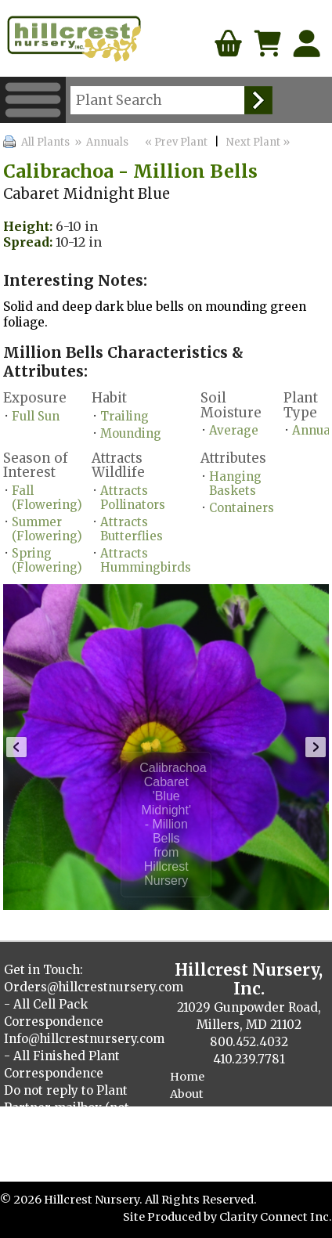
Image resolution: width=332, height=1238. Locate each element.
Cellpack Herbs (212, 1163)
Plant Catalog (208, 1128)
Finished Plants (214, 1146)
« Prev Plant (175, 142)
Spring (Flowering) (47, 560)
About (187, 1094)
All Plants (45, 142)
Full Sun (36, 416)
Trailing (124, 416)
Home (187, 1077)
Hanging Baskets (235, 483)
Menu (33, 100)
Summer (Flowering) (47, 528)
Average (233, 430)
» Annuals (100, 142)
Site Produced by (171, 1217)
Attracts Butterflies (131, 528)
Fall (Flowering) (47, 497)
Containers (241, 507)
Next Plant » (259, 142)
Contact (192, 1111)
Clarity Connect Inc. (275, 1217)
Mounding (130, 433)
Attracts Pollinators (132, 497)
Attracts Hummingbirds (145, 560)
